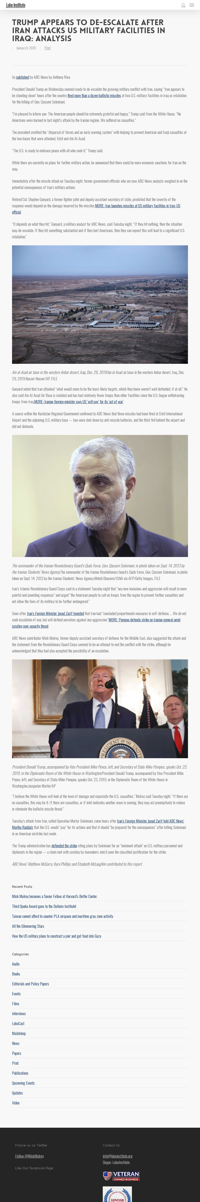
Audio (15, 964)
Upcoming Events (23, 1083)
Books (16, 974)
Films (15, 1003)
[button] (191, 5)
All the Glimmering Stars (28, 926)
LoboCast (18, 1023)
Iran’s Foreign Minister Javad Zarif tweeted (55, 613)
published (22, 77)
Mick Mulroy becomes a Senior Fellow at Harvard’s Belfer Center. (54, 896)
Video (15, 1103)
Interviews (19, 1013)
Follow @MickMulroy (29, 1156)
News (15, 1043)
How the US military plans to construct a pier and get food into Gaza (56, 936)
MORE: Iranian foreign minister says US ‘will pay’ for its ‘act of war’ (78, 401)
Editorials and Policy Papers (30, 983)
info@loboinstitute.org (118, 1156)
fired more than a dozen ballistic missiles (94, 95)
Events (16, 993)
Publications (20, 1073)
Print (48, 47)
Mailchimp (19, 1033)
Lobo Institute (15, 5)
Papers (16, 1053)
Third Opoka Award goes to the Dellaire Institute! (44, 906)
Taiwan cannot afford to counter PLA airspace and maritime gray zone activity (62, 916)
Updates (17, 1093)
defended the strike (64, 845)
